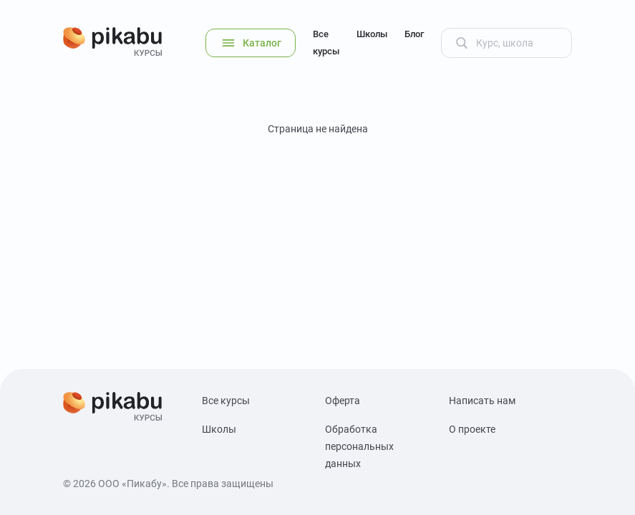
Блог (414, 34)
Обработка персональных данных (359, 446)
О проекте (472, 429)
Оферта (342, 400)
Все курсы (326, 43)
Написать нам (482, 400)
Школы (372, 34)
